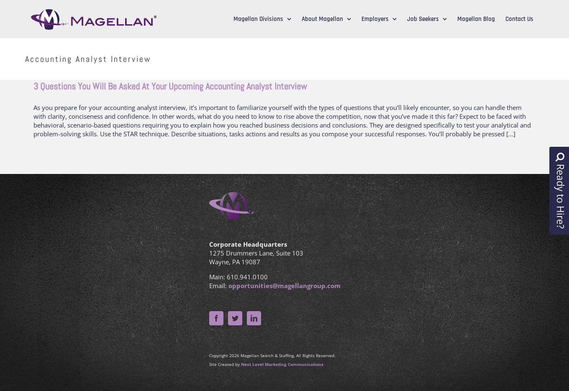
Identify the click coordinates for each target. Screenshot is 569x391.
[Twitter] (235, 318)
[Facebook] (216, 318)
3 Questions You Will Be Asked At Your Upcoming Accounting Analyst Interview (170, 86)
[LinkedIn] (254, 318)
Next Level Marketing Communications (282, 364)
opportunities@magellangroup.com (284, 285)
